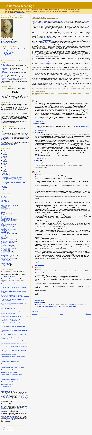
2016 (4, 163)
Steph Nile (36, 160)
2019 (4, 159)
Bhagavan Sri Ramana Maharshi (41, 93)
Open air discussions (6, 386)
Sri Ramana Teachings (19, 6)
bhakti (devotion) (5, 206)
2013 (4, 167)
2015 (4, 164)
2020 (4, 157)
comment (51, 126)
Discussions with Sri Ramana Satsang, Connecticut (12, 367)
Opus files (17, 407)
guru (2, 217)
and (12, 78)
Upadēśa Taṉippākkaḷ (6, 263)
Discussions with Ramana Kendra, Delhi (10, 361)
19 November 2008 (41, 22)
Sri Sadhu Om (4, 250)
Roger (35, 172)
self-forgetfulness (5, 232)
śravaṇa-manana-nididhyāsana (8, 239)
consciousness (51, 93)
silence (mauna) (4, 237)
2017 (4, 161)
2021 (4, 156)
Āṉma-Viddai (4, 200)
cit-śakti (3, 207)
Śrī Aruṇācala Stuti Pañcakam (8, 248)
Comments (5, 429)
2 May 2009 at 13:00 (39, 169)
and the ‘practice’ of (45, 19)
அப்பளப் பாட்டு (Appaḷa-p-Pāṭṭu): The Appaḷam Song (13, 334)
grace (2, 215)
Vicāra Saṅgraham (5, 265)
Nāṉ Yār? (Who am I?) (6, 226)
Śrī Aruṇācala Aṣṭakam (6, 242)
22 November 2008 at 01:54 (41, 121)
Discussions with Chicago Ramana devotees (11, 377)
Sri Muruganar (4, 249)
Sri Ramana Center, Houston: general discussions (12, 359)
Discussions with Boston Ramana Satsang (10, 369)
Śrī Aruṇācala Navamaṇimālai (8, 244)
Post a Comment (35, 311)
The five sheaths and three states (8, 354)
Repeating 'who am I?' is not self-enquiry (56, 21)
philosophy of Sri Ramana (7, 228)
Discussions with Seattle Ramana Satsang (10, 381)
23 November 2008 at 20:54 (41, 130)
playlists (3, 281)
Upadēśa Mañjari (5, 259)
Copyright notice (8, 50)
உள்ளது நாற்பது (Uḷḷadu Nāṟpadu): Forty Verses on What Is (14, 316)
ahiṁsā (2, 197)
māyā (2, 225)
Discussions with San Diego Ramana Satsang (11, 374)
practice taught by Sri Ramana (75, 93)
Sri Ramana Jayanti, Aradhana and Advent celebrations (13, 287)
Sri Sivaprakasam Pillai (6, 251)
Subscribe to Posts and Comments (12, 56)
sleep (2, 238)
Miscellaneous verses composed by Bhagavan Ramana (13, 340)
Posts (4, 427)
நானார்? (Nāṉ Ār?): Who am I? (8, 313)
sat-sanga (3, 231)
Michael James (37, 123)
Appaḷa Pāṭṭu (4, 201)
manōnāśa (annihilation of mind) (8, 224)
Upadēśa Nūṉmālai (5, 260)
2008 (4, 173)
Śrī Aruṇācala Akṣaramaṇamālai (8, 241)
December (6, 174)
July (5, 183)
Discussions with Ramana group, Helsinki (10, 379)
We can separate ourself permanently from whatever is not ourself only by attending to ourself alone (60, 305)
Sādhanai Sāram (5, 230)
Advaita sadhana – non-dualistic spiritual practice (13, 177)
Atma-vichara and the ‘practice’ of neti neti (12, 179)
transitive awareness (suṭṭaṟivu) (8, 255)
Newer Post (34, 314)
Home (61, 314)
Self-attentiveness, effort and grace (10, 178)
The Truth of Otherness (6, 254)
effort (56, 93)
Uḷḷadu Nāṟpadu (4, 256)
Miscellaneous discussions (7, 389)
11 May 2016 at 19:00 (39, 300)
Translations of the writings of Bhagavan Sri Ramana (16, 48)
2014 (4, 166)
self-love (3, 235)
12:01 (44, 91)
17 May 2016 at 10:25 (39, 308)
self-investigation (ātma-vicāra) (8, 233)
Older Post (88, 314)
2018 (4, 160)
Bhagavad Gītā (4, 204)
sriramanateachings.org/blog (8, 42)
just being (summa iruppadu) (63, 93)
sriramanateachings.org (18, 12)
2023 (4, 153)
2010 (4, 170)
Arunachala (3, 202)
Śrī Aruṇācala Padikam (6, 245)
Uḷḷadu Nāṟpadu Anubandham (8, 258)
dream (2, 209)
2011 (4, 169)
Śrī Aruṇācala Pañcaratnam (7, 246)
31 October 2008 (47, 40)
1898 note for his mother (6, 195)
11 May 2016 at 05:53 (39, 265)
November (6, 175)
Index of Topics (7, 54)
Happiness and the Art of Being (8, 219)
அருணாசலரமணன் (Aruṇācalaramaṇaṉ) (10, 310)
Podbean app (10, 418)
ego (2, 212)
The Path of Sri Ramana (6, 252)
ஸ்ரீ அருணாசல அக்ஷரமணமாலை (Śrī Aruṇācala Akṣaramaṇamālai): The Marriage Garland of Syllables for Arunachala (14, 291)
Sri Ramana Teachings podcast (10, 416)
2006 (4, 189)
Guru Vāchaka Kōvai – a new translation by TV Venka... (14, 182)
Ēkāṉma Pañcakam (5, 213)
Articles (26, 129)
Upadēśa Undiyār (5, 264)
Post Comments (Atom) (44, 317)
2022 (4, 154)
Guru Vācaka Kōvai (5, 218)
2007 (4, 187)
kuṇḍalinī (3, 223)
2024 (4, 151)
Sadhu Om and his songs (7, 384)
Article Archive (7, 53)
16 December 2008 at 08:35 (41, 158)
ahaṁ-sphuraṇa (4, 196)
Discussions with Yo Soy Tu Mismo (9, 372)
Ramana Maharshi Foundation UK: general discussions (13, 356)
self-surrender (4, 236)
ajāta (2, 199)
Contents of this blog (9, 52)
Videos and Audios (8, 55)
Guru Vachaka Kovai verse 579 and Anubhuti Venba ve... (15, 181)
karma (2, 221)
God (2, 214)
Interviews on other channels (7, 391)
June (5, 185)
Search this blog (8, 51)
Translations (6, 82)
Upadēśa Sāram (5, 262)
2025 (4, 150)
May (5, 186)
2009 (4, 171)
